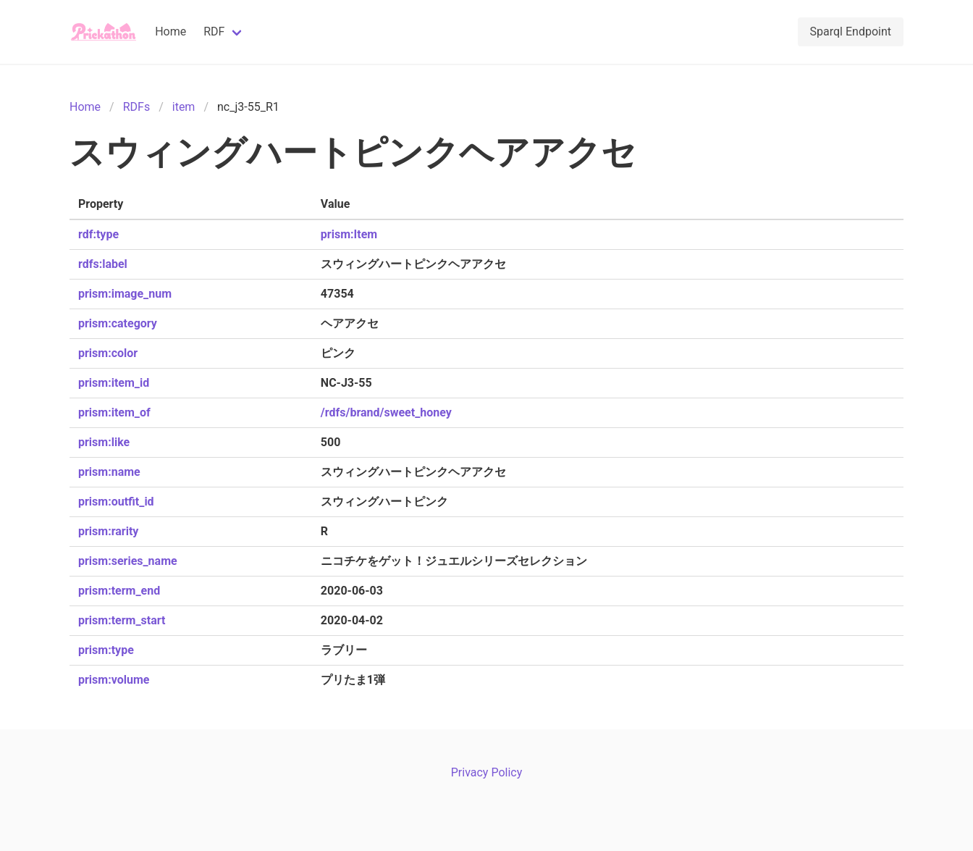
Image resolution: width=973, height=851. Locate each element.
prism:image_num (125, 294)
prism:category (117, 323)
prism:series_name (127, 561)
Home (170, 31)
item (183, 107)
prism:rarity (108, 531)
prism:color (108, 353)
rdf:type (98, 234)
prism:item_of (114, 412)
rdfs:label (102, 264)
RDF (213, 31)
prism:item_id (113, 383)
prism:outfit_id (116, 501)
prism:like (104, 442)
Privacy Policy (487, 772)
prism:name (109, 472)
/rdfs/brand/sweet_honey (386, 412)
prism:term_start (121, 620)
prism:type (106, 650)
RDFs (136, 107)
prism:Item (349, 234)
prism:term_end (119, 591)
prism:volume (113, 680)
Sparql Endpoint (850, 31)
